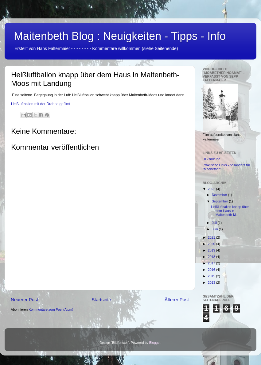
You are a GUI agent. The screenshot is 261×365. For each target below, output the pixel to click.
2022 (212, 189)
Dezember (220, 195)
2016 (212, 269)
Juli (215, 223)
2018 (212, 257)
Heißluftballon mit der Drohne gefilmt (40, 104)
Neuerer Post (24, 299)
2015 (212, 276)
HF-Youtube (211, 159)
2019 (212, 250)
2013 (212, 282)
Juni (215, 229)
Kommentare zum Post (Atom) (51, 309)
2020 (212, 244)
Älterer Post (177, 299)
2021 (212, 237)
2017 (212, 263)
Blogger (155, 342)
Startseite (101, 299)
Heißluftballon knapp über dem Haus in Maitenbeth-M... (230, 211)
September (220, 201)
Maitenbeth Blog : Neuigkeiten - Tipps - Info (120, 36)
